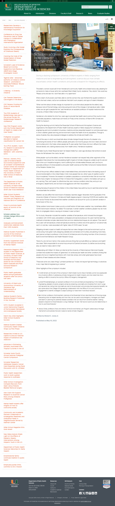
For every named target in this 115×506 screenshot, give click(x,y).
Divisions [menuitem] (52, 13)
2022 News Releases (19, 20)
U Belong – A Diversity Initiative (12, 92)
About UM (53, 484)
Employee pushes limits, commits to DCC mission (13, 466)
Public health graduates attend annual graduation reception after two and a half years (13, 275)
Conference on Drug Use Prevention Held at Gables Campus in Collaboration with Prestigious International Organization (13, 38)
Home (4, 20)
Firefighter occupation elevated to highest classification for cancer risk (14, 139)
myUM (52, 486)
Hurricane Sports (69, 488)
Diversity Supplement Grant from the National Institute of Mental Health (14, 243)
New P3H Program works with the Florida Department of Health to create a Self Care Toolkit (14, 129)
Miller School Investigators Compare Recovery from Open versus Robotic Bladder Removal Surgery (13, 385)
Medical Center (69, 486)
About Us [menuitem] (27, 13)
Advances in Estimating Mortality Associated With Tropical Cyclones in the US (14, 346)
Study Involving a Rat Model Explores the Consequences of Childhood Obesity (14, 49)
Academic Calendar (55, 490)
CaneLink (53, 488)
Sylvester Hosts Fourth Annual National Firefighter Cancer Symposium (13, 355)
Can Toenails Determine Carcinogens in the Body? (13, 98)
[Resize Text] (106, 19)
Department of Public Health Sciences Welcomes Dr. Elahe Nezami (14, 449)
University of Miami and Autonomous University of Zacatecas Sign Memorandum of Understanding (13, 287)
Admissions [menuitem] (40, 13)
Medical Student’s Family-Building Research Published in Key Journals (14, 298)
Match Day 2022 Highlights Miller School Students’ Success (14, 318)
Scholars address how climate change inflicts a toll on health (14, 216)
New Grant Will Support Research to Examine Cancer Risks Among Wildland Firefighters (14, 396)
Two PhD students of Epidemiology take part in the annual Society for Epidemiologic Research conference (13, 117)
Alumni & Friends (69, 484)
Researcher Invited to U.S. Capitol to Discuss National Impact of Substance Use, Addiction (13, 337)
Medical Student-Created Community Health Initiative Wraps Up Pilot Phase (14, 327)
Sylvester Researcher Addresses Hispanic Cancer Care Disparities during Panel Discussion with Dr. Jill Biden (14, 365)
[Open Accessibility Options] (2, 1)
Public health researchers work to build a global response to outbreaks (13, 375)
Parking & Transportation (86, 486)
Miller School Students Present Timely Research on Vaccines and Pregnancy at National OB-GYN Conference (14, 197)
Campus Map (83, 484)
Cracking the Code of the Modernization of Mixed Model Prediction (13, 58)
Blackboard (53, 492)
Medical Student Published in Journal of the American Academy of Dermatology (14, 234)
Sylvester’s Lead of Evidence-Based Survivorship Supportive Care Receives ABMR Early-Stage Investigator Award (14, 69)
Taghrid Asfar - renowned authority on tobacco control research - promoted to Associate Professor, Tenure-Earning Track (14, 82)
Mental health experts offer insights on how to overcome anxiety (13, 405)
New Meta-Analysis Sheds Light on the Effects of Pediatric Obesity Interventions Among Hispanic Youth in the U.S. (13, 438)
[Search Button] (110, 7)
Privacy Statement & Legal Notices (78, 497)
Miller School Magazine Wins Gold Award (14, 428)
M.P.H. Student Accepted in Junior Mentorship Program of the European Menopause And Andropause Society (14, 308)
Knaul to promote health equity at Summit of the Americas (13, 207)
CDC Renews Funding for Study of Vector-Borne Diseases (13, 106)
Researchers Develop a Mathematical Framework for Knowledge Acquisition (14, 27)
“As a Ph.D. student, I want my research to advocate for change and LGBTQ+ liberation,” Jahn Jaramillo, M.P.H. (14, 150)
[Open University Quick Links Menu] (112, 1)
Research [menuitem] (79, 13)
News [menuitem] (90, 13)
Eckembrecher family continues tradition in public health (14, 458)
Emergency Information (62, 497)
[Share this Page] (111, 19)
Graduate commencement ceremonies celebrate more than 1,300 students (14, 225)
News (10, 20)
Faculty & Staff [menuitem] (66, 13)
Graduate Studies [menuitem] (103, 13)
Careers (67, 490)
